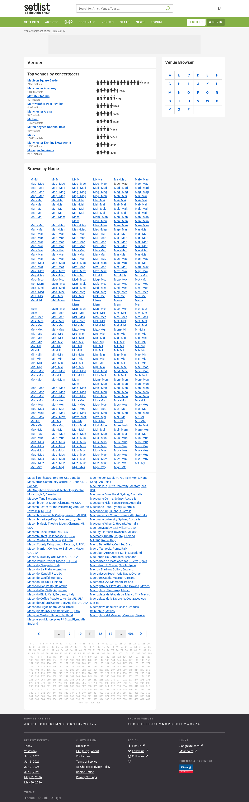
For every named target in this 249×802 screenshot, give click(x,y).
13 (110, 634)
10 (80, 634)
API (130, 761)
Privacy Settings (86, 777)
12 (100, 634)
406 (131, 634)
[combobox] (124, 8)
